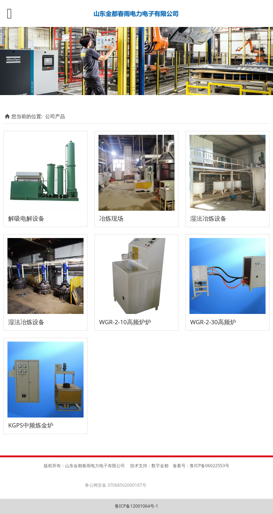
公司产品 (55, 116)
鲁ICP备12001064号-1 (136, 506)
